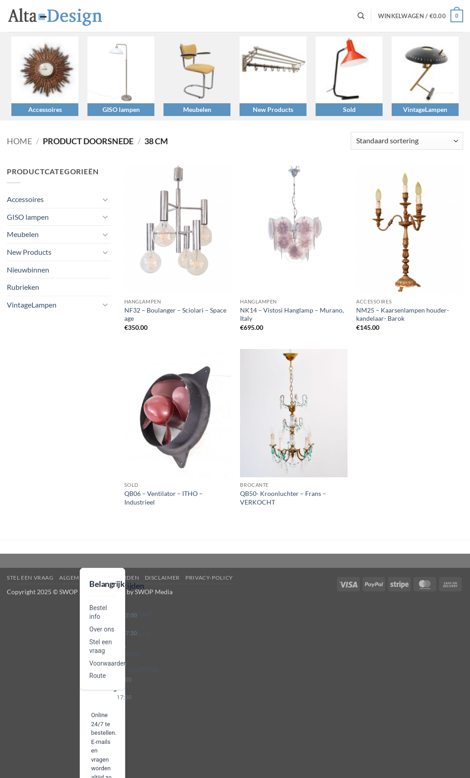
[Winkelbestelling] (407, 141)
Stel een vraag (30, 577)
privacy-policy (209, 577)
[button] (420, 16)
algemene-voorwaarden (99, 577)
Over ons (101, 629)
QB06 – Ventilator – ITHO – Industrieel (163, 498)
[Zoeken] (361, 16)
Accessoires (45, 109)
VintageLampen (425, 109)
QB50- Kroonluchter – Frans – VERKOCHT (283, 498)
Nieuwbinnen (28, 269)
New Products (273, 109)
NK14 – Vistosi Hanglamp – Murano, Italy (292, 314)
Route (97, 675)
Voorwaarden (108, 663)
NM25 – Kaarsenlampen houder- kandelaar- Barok (402, 314)
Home (19, 141)
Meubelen (197, 109)
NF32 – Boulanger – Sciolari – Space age (175, 314)
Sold (349, 109)
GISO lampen (121, 109)
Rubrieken (23, 287)
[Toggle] (105, 199)
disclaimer (162, 577)
